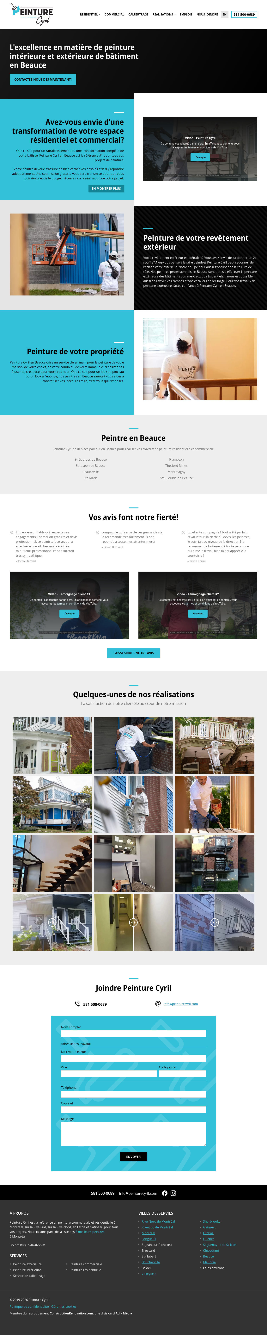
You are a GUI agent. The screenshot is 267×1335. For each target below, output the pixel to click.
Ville (64, 1067)
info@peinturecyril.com (181, 1004)
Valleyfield (149, 1274)
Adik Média (124, 1313)
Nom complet (71, 1027)
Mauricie (209, 1262)
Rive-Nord (158, 1221)
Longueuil (149, 1239)
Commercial (114, 14)
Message (67, 1119)
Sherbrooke (211, 1221)
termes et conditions (200, 147)
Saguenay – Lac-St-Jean (219, 1245)
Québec (208, 1239)
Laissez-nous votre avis (133, 653)
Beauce (208, 1256)
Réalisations (163, 14)
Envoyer (133, 1157)
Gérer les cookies (63, 1306)
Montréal (148, 1233)
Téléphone (68, 1087)
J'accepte (200, 157)
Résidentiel (89, 14)
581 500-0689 (244, 14)
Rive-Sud (157, 1227)
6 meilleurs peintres (90, 1232)
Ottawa (208, 1233)
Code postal (167, 1067)
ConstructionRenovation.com (71, 1313)
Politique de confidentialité (29, 1306)
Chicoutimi (211, 1250)
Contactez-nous (43, 79)
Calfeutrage (138, 14)
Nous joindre (207, 14)
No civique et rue (73, 1052)
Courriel (67, 1103)
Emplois (186, 14)
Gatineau (209, 1227)
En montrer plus (106, 188)
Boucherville (151, 1262)
